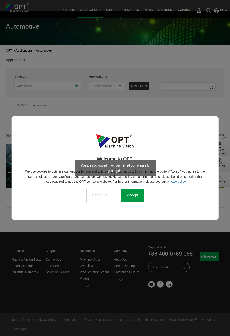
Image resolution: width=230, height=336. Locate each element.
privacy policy (176, 181)
